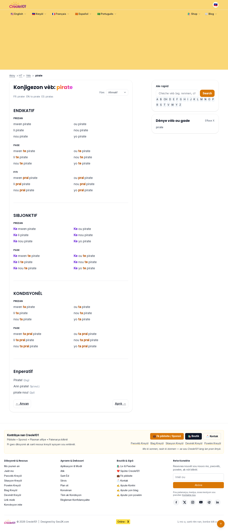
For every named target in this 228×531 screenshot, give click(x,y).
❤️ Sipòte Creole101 (128, 470)
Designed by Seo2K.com (55, 521)
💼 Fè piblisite (124, 475)
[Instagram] (193, 502)
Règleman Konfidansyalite (75, 499)
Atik (62, 470)
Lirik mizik (9, 499)
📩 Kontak (212, 436)
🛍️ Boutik (193, 436)
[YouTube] (201, 502)
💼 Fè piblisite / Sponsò (167, 436)
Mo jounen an (12, 466)
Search (207, 93)
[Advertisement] (114, 44)
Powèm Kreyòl (212, 443)
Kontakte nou (189, 495)
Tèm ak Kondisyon (70, 495)
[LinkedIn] (217, 502)
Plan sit (64, 485)
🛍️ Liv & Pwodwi (126, 466)
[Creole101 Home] (17, 5)
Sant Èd (64, 475)
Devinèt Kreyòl (193, 443)
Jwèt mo (9, 470)
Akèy (12, 75)
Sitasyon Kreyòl (174, 443)
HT (20, 75)
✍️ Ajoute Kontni (126, 485)
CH (165, 99)
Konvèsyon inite (13, 504)
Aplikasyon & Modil (71, 466)
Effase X (210, 120)
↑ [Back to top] (221, 524)
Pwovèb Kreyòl (139, 443)
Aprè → (120, 403)
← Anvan (22, 403)
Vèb (28, 75)
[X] (184, 502)
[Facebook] (176, 502)
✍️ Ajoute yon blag (127, 490)
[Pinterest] (209, 502)
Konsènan (66, 490)
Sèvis (63, 480)
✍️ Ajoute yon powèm (129, 495)
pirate (159, 127)
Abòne (198, 485)
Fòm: (102, 92)
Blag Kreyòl (157, 443)
